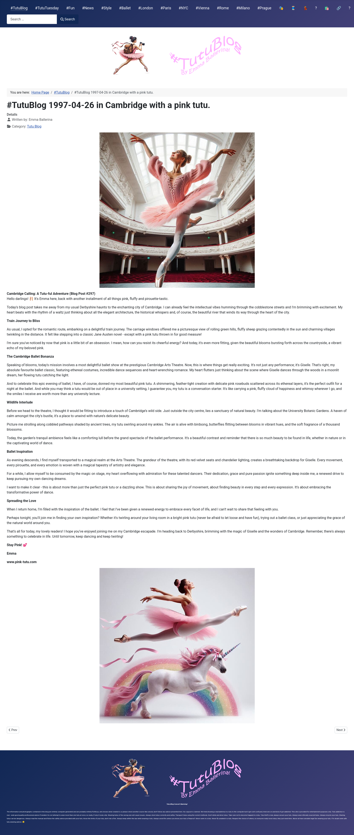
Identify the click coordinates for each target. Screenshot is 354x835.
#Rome (223, 8)
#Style (106, 8)
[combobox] (32, 19)
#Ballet (125, 8)
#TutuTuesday (47, 8)
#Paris (165, 8)
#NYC (183, 8)
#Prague (264, 8)
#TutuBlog (19, 8)
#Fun (70, 8)
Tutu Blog (34, 126)
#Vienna (202, 8)
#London (145, 8)
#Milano (243, 8)
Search (67, 19)
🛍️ (326, 8)
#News (88, 8)
